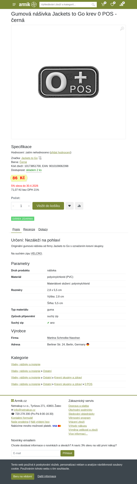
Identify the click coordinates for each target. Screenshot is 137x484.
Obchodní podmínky (80, 409)
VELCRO (36, 253)
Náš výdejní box (40, 421)
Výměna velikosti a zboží (83, 429)
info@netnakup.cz (24, 409)
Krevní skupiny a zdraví (68, 377)
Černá (23, 162)
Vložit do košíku (48, 206)
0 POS (88, 384)
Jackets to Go (29, 158)
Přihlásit (67, 453)
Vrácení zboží (76, 421)
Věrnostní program (79, 417)
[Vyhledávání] (64, 4)
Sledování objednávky (81, 413)
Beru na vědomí (22, 476)
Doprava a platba (78, 405)
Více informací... (78, 433)
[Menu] (14, 4)
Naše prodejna (19, 421)
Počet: (15, 198)
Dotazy (43, 229)
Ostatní (47, 371)
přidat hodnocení (60, 152)
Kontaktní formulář (22, 417)
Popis (16, 229)
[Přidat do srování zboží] (79, 206)
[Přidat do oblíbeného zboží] (69, 206)
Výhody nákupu (77, 425)
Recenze (29, 229)
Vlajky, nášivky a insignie (25, 364)
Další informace (47, 476)
